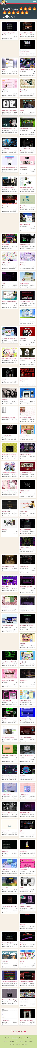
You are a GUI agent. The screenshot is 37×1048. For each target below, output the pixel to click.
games (6, 362)
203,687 (14, 796)
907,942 (32, 549)
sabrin (22, 663)
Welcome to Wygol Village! (9, 1000)
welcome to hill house (8, 680)
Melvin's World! (6, 511)
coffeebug (5, 264)
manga (33, 173)
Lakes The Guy (6, 869)
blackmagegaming (25, 720)
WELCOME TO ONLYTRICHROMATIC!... (9, 358)
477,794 (32, 321)
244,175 (32, 702)
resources (10, 95)
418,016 (14, 360)
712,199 (14, 568)
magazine (15, 740)
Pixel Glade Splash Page (9, 755)
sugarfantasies (24, 285)
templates (34, 458)
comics (12, 362)
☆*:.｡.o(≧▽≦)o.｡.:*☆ (26, 32)
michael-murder (24, 568)
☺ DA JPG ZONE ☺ (25, 454)
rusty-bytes (5, 588)
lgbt (13, 590)
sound (14, 382)
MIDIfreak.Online (6, 263)
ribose (4, 531)
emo (9, 439)
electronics (30, 403)
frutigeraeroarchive (24, 130)
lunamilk (4, 609)
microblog (8, 286)
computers (5, 170)
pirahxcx (22, 832)
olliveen (4, 303)
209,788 (32, 853)
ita (21, 963)
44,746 (33, 645)
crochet (35, 439)
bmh (21, 401)
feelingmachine (6, 34)
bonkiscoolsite (23, 1001)
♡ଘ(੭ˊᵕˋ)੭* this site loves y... (27, 755)
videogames (24, 75)
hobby (12, 834)
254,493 (32, 908)
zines (17, 73)
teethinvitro (5, 568)
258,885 (32, 926)
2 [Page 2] (13, 1031)
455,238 (14, 456)
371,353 (14, 150)
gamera (4, 720)
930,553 (14, 739)
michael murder (24, 566)
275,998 (32, 778)
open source (15, 1038)
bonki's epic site (24, 1000)
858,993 (14, 474)
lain (26, 496)
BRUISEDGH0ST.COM (8, 128)
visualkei (7, 113)
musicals (30, 985)
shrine (14, 494)
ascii (4, 286)
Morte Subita (23, 851)
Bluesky (29, 1038)
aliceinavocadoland (25, 189)
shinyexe (22, 588)
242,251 (32, 513)
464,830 (14, 419)
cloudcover (23, 796)
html (7, 855)
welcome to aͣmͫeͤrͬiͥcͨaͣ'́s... (26, 812)
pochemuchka (24, 474)
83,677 (15, 1022)
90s (30, 75)
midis (4, 912)
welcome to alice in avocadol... (27, 187)
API (26, 1041)
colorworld (23, 627)
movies (22, 779)
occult (16, 665)
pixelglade (5, 757)
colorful (24, 629)
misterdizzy (23, 207)
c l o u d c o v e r (24, 794)
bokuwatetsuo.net (25, 244)
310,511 (14, 112)
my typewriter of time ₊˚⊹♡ (27, 417)
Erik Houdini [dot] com (8, 737)
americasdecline (24, 814)
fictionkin (33, 248)
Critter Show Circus (25, 700)
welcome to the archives (9, 454)
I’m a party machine (25, 529)
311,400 (32, 456)
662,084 (32, 419)
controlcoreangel (6, 627)
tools (6, 797)
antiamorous (5, 246)
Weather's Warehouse (8, 187)
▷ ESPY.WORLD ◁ (25, 548)
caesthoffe (5, 456)
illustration (13, 761)
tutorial (15, 891)
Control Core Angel (7, 625)
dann (4, 207)
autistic (22, 36)
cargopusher (23, 303)
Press (31, 1041)
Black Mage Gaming (25, 719)
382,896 (14, 832)
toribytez (5, 150)
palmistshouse (24, 53)
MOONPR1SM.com (25, 906)
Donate (12, 1041)
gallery (6, 704)
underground (24, 855)
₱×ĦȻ (3, 283)
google (4, 966)
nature (22, 286)
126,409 (14, 944)
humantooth (5, 474)
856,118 (32, 401)
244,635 (32, 53)
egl (26, 95)
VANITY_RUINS (6, 436)
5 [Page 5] (18, 1031)
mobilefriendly (33, 551)
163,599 (32, 246)
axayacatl (5, 401)
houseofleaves (15, 569)
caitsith (22, 757)
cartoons (29, 686)
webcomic (29, 647)
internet (34, 629)
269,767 (14, 720)
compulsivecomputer (25, 531)
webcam (23, 403)
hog (21, 112)
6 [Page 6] (19, 1031)
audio (4, 382)
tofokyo (22, 682)
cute (16, 834)
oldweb (13, 341)
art (4, 38)
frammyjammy (6, 778)
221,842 (14, 492)
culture (22, 836)
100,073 (14, 814)
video (11, 382)
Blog (21, 1041)
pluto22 (4, 69)
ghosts (12, 686)
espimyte (23, 549)
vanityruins (5, 438)
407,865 (14, 438)
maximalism (10, 152)
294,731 (32, 150)
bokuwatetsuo (24, 246)
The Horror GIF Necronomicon (9, 906)
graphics (28, 230)
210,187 (32, 627)
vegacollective (6, 663)
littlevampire (23, 983)
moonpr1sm (23, 908)
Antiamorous (5, 244)
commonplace (24, 152)
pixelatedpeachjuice (25, 944)
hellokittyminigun (24, 419)
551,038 (32, 609)
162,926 (32, 303)
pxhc (3, 285)
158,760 (32, 438)
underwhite (5, 889)
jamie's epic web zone (26, 586)
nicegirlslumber (6, 492)
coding (28, 722)
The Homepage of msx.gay (9, 981)
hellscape (22, 643)
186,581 (32, 871)
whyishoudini (6, 739)
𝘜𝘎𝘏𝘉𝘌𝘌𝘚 (22, 776)
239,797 (14, 871)
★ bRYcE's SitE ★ (25, 224)
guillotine (8, 403)
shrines (25, 458)
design (11, 211)
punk (22, 384)
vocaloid (23, 439)
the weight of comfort (8, 566)
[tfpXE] (4, 379)
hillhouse (5, 682)
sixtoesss (22, 871)
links (15, 476)
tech (4, 985)
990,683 (32, 796)
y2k (13, 797)
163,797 (14, 189)
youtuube (5, 963)
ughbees (22, 778)
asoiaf (34, 476)
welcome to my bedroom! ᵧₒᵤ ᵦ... (9, 491)
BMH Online (23, 399)
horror (15, 686)
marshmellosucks (7, 983)
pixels (30, 797)
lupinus (22, 381)
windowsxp (31, 191)
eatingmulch (32, 113)
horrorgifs (5, 908)
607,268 (32, 531)
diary (4, 403)
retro (4, 946)
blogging (31, 928)
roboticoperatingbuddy (25, 889)
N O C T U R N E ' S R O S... (9, 812)
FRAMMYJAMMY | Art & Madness (9, 776)
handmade (27, 36)
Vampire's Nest (24, 379)
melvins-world (6, 513)
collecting (23, 797)
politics (6, 458)
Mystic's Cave (23, 511)
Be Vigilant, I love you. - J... (27, 472)
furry (28, 113)
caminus (22, 1022)
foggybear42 (23, 34)
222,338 (14, 513)
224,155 (32, 207)
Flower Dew (5, 607)
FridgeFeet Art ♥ (6, 700)
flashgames (15, 631)
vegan (8, 761)
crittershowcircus (24, 702)
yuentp (4, 340)
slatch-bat (5, 814)
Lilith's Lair (23, 263)
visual (8, 382)
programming (16, 95)
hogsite (22, 110)
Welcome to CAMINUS (26, 1020)
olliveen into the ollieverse (9, 301)
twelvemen (23, 340)
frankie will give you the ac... (9, 417)
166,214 (14, 71)
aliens (31, 946)
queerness (29, 629)
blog (14, 73)
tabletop (32, 1023)
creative (5, 152)
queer (11, 38)
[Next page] (25, 1031)
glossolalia (13, 403)
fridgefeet (4, 702)
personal (7, 38)
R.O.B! (22, 888)
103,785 (32, 944)
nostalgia (5, 132)
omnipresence (24, 492)
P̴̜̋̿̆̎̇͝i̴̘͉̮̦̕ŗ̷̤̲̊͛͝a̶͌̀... (21, 831)
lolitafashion (30, 95)
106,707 (14, 889)
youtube (9, 966)
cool (25, 686)
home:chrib (5, 851)
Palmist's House (24, 51)
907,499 (14, 381)
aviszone (4, 1022)
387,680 (14, 340)
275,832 (14, 401)
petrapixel (4, 90)
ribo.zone (4, 529)
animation (34, 686)
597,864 (32, 983)
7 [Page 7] (21, 1031)
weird (31, 476)
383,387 (14, 702)
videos (12, 966)
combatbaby (23, 226)
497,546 (14, 246)
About (6, 1041)
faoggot (22, 645)
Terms (18, 1044)
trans (15, 439)
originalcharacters (13, 704)
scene (26, 572)
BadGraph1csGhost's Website (9, 167)
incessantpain (23, 167)
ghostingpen (23, 150)
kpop (27, 439)
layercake (5, 832)
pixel (33, 592)
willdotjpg (23, 456)
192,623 (32, 720)
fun (7, 515)
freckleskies (23, 607)
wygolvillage (5, 1001)
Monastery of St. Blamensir (27, 358)
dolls (34, 95)
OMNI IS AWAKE (24, 491)
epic (25, 1005)
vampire (27, 779)
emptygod (22, 924)
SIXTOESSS (23, 869)
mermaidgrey (23, 91)
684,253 (14, 663)
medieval (23, 364)
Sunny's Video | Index (8, 943)
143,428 (14, 588)
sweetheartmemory (7, 112)
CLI (17, 1041)
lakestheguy (5, 871)
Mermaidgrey (23, 90)
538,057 (14, 130)
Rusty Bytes (5, 586)
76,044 (15, 609)
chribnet (4, 853)
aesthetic (12, 132)
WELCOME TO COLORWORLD (27, 625)
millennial (32, 909)
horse (9, 1003)
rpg (32, 722)
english (24, 323)
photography (24, 173)
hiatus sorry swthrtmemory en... (9, 110)
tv (21, 686)
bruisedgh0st (5, 130)
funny (25, 113)
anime (12, 439)
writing (34, 54)
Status (12, 1044)
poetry (8, 569)
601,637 (32, 112)
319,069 (32, 189)
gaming (10, 170)
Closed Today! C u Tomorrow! (27, 69)
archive (5, 1023)
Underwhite (5, 888)
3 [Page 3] (14, 1031)
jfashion (23, 95)
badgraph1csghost (7, 169)
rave (35, 305)
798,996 (32, 34)
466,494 (14, 169)
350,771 (32, 285)
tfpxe (4, 381)
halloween (14, 307)
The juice (22, 943)
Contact (24, 1044)
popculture (28, 816)
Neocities (7, 1038)
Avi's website (5, 1020)
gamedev (29, 268)
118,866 (14, 853)
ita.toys (22, 961)
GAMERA (4, 719)
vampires (29, 384)
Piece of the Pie (6, 794)
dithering (23, 496)
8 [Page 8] (23, 1031)
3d (32, 75)
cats (4, 590)
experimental (16, 779)
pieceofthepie (6, 796)
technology (30, 496)
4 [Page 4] (16, 1031)
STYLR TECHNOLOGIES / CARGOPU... (27, 301)
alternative (25, 54)
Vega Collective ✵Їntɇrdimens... (9, 662)
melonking (23, 71)
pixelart (9, 665)
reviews (34, 665)
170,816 (32, 1022)
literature (31, 855)
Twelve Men (23, 338)
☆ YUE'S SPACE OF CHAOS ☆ (9, 338)
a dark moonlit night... (26, 737)
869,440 (14, 983)
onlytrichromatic (6, 360)
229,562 (32, 889)
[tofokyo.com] (23, 680)
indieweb (13, 286)
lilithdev (22, 264)
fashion (29, 173)
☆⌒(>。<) (23, 662)
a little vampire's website (26, 981)
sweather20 (5, 189)
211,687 (14, 778)
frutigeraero (30, 134)
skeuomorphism (15, 873)
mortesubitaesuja (24, 853)
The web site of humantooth (9, 472)
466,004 (14, 1001)
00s (21, 320)
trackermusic (24, 305)
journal (4, 779)
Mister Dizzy (23, 206)
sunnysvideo (5, 944)
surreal (14, 191)
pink (9, 686)
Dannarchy (5, 206)
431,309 (32, 663)
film (14, 946)
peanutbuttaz (5, 419)
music (4, 73)
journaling (30, 152)
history (26, 134)
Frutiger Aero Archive (25, 128)
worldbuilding (31, 364)
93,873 (33, 474)
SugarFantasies (24, 283)
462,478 (32, 814)
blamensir (22, 360)
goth (12, 740)
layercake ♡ (5, 831)
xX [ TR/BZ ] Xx (6, 149)
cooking (31, 610)
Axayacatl (4, 399)
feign (21, 739)
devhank (22, 438)
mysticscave (23, 513)
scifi (35, 779)
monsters (14, 912)
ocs (11, 248)
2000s (33, 323)
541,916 (32, 739)
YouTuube (5, 961)
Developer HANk (24, 436)
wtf (9, 362)
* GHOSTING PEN (25, 149)
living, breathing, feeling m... (9, 32)
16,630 (15, 285)
